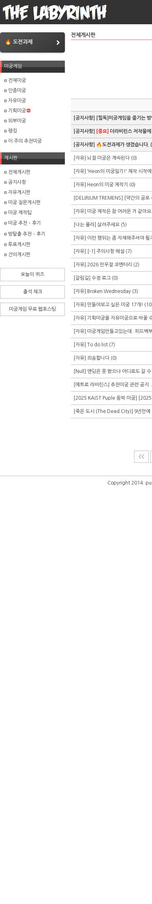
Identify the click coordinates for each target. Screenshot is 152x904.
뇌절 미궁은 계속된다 (108, 158)
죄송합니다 (99, 358)
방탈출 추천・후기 (24, 234)
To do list (97, 344)
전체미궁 (15, 80)
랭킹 (10, 131)
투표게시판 (17, 244)
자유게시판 (17, 192)
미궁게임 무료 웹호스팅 (32, 309)
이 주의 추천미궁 (23, 141)
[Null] (80, 371)
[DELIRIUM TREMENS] (98, 198)
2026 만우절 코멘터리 (109, 264)
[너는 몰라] (85, 224)
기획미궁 (17, 110)
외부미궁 (15, 120)
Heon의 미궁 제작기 (107, 184)
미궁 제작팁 (18, 212)
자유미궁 (15, 100)
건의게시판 (17, 254)
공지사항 (15, 182)
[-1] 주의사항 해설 (105, 251)
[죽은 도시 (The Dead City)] (103, 411)
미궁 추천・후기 (22, 223)
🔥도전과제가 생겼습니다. (122, 144)
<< (141, 456)
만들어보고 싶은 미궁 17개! (115, 304)
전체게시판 (17, 172)
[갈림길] (82, 278)
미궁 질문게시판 (22, 202)
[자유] (80, 158)
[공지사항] (84, 118)
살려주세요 (108, 224)
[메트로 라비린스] (92, 384)
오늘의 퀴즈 (32, 274)
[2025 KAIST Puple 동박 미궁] (105, 398)
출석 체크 (32, 291)
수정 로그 (101, 278)
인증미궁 (15, 90)
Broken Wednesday (109, 291)
